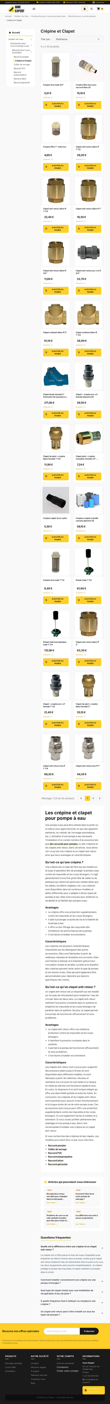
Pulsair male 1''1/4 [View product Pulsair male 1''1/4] (84, 580)
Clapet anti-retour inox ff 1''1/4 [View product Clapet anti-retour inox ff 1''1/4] (54, 767)
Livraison (35, 1363)
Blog (33, 1383)
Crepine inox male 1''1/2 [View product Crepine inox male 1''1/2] (53, 580)
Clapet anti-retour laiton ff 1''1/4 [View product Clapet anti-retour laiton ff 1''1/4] (54, 210)
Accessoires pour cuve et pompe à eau (21, 44)
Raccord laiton (20, 79)
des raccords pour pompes (63, 844)
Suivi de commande (65, 1363)
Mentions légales (38, 1367)
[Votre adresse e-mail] (62, 1331)
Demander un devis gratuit (92, 1390)
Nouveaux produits (13, 1363)
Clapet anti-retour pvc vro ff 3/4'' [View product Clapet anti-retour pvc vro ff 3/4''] (88, 271)
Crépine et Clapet (23, 60)
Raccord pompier (21, 57)
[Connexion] (98, 2)
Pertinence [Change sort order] (61, 39)
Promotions (10, 1371)
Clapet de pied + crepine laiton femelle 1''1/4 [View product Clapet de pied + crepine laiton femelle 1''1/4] (54, 457)
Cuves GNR (10, 1367)
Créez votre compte (67, 1370)
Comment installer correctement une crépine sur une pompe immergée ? (68, 1281)
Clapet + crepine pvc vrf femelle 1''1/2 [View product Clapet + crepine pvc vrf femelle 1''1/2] (54, 705)
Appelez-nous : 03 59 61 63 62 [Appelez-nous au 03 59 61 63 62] (17, 2)
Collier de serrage (22, 64)
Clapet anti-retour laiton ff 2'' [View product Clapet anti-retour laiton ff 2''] (87, 643)
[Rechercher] (91, 8)
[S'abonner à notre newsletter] (89, 1331)
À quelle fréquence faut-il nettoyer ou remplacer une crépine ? (68, 1303)
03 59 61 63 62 (91, 1376)
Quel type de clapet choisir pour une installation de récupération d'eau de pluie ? (67, 1292)
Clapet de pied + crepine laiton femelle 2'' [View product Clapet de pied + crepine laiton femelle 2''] (87, 705)
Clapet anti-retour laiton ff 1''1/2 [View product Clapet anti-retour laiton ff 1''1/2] (87, 148)
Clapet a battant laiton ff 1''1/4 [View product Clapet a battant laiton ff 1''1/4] (86, 333)
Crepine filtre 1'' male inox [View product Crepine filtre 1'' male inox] (54, 147)
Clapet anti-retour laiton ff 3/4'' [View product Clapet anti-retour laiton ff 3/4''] (54, 271)
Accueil (14, 32)
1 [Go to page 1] (87, 798)
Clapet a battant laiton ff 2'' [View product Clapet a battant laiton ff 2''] (55, 332)
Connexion (62, 1367)
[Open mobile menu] (34, 9)
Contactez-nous (38, 1379)
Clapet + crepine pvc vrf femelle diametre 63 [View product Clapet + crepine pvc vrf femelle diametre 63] (87, 395)
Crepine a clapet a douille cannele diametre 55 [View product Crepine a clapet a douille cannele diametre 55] (87, 519)
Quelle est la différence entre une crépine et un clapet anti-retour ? (69, 1248)
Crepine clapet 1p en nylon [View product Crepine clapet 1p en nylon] (55, 518)
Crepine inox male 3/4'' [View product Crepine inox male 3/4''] (53, 85)
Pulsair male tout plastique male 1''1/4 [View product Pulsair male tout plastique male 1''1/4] (54, 643)
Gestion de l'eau (21, 39)
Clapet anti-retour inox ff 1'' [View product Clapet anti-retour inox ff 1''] (88, 766)
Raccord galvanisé (22, 82)
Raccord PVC (19, 68)
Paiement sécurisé (39, 1375)
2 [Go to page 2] (93, 798)
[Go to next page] (99, 798)
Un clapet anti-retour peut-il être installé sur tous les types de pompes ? (68, 1313)
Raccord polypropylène (20, 73)
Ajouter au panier (54, 105)
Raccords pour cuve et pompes (22, 51)
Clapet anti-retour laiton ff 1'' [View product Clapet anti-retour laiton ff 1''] (88, 209)
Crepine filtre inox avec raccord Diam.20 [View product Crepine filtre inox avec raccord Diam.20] (86, 86)
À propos (35, 1371)
